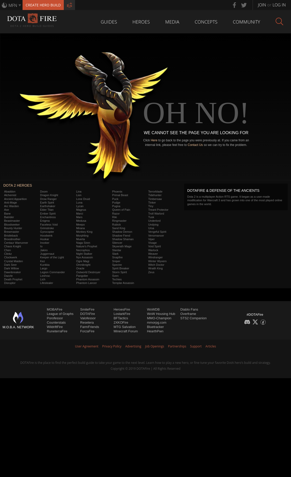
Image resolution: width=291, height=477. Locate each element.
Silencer (117, 242)
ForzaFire (87, 331)
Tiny (150, 206)
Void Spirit (154, 246)
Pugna (116, 206)
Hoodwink (46, 235)
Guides (109, 22)
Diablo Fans (189, 309)
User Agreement (86, 346)
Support (196, 346)
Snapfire (117, 257)
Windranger (155, 257)
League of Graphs (60, 314)
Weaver (153, 253)
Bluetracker (155, 327)
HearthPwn (155, 331)
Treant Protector (158, 209)
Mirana (80, 228)
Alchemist (10, 195)
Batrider (9, 217)
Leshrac (45, 275)
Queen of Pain (121, 209)
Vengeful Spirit (157, 231)
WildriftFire (55, 327)
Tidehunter (154, 195)
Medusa (81, 220)
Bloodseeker (12, 224)
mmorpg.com (157, 322)
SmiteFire (87, 309)
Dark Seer (10, 264)
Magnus (81, 209)
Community (246, 22)
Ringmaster (119, 220)
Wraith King (155, 268)
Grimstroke (47, 228)
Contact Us (195, 145)
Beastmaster (12, 220)
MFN (12, 5)
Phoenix (117, 191)
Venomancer (156, 235)
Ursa (151, 228)
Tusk (151, 217)
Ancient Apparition (15, 198)
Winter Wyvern (157, 261)
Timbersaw (155, 198)
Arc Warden (11, 206)
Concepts (206, 22)
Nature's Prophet (86, 246)
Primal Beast (120, 195)
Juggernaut (47, 253)
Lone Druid (83, 198)
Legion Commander (52, 272)
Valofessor (88, 318)
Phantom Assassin (87, 279)
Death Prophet (13, 279)
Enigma (45, 220)
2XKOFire (120, 322)
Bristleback (11, 235)
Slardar (116, 250)
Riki (114, 217)
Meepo (80, 224)
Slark (115, 253)
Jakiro (44, 250)
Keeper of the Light (52, 257)
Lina (78, 191)
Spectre (117, 264)
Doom (44, 191)
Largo (43, 268)
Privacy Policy (111, 346)
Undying (153, 224)
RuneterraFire (57, 331)
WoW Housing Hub (161, 314)
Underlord (154, 220)
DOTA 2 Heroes (17, 185)
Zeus (151, 272)
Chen (7, 250)
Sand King (118, 228)
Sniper (116, 261)
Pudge (116, 202)
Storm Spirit (119, 272)
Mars (79, 217)
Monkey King (84, 231)
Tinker (152, 202)
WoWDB (153, 309)
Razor (116, 213)
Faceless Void (49, 224)
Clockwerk (10, 257)
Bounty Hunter (13, 228)
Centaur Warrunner (16, 242)
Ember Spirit (48, 213)
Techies (117, 279)
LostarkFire (121, 314)
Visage (152, 242)
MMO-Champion (159, 318)
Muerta (80, 239)
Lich (42, 279)
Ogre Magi (82, 261)
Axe (6, 209)
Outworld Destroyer (88, 272)
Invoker (44, 242)
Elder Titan (47, 209)
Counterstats (56, 322)
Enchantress (48, 217)
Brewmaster (11, 231)
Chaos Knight (12, 246)
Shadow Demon (122, 231)
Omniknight (83, 264)
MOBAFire (55, 309)
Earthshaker (47, 206)
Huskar (44, 239)
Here (154, 140)
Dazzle (8, 275)
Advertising (133, 346)
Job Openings (154, 346)
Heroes (141, 22)
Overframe (188, 314)
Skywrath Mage (122, 246)
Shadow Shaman (123, 239)
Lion (78, 195)
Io (41, 246)
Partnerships (177, 346)
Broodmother (12, 239)
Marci (79, 213)
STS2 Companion (193, 318)
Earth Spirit (47, 202)
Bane (7, 213)
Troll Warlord (156, 213)
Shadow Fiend (121, 235)
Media (172, 22)
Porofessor (55, 318)
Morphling (82, 235)
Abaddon (9, 191)
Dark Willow (11, 268)
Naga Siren (83, 242)
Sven (115, 275)
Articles (210, 346)
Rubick (116, 224)
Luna (79, 202)
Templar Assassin (123, 282)
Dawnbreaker (12, 272)
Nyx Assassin (84, 257)
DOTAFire (87, 314)
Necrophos (83, 250)
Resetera (87, 322)
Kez (42, 261)
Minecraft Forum (125, 331)
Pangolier (82, 275)
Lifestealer (46, 282)
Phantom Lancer (86, 282)
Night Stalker (84, 253)
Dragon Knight (49, 195)
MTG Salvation (124, 327)
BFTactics (120, 318)
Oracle (80, 268)
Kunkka (45, 264)
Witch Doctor (156, 264)
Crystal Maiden (13, 261)
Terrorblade (155, 191)
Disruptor (10, 282)
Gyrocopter (47, 231)
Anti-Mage (10, 202)
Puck (115, 198)
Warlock (153, 250)
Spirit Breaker (120, 268)
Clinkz (8, 253)
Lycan (80, 206)
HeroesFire (121, 309)
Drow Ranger (48, 198)
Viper (151, 239)
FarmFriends (89, 327)
